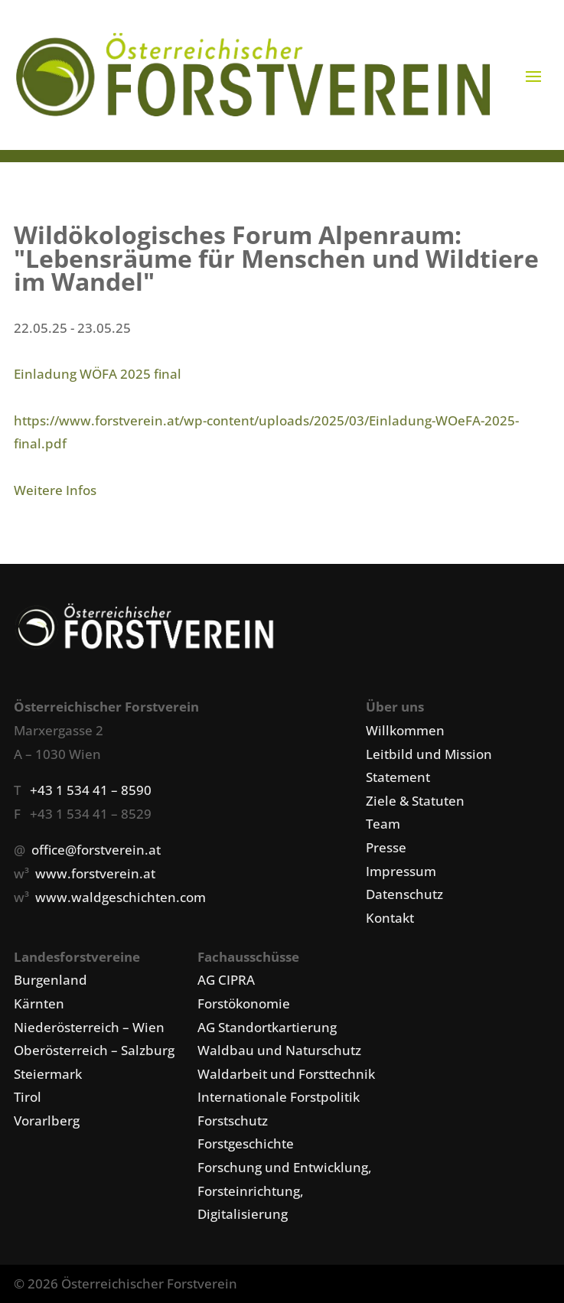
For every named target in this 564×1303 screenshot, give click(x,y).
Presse (386, 847)
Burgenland (50, 980)
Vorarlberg (47, 1120)
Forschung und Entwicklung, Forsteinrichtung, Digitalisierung (284, 1190)
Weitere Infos (55, 490)
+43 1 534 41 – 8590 (91, 790)
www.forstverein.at (95, 873)
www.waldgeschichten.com (120, 897)
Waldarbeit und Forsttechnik (286, 1074)
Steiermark (48, 1074)
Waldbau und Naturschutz (279, 1050)
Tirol (27, 1097)
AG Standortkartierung (267, 1027)
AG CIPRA (226, 980)
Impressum (401, 871)
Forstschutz (232, 1120)
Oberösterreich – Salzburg (94, 1050)
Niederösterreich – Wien (89, 1027)
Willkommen (405, 730)
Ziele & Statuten (415, 800)
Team (383, 823)
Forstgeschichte (245, 1143)
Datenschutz (404, 894)
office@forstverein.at (96, 849)
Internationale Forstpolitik (278, 1097)
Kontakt (390, 918)
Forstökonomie (243, 1003)
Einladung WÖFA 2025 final (97, 374)
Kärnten (39, 1003)
